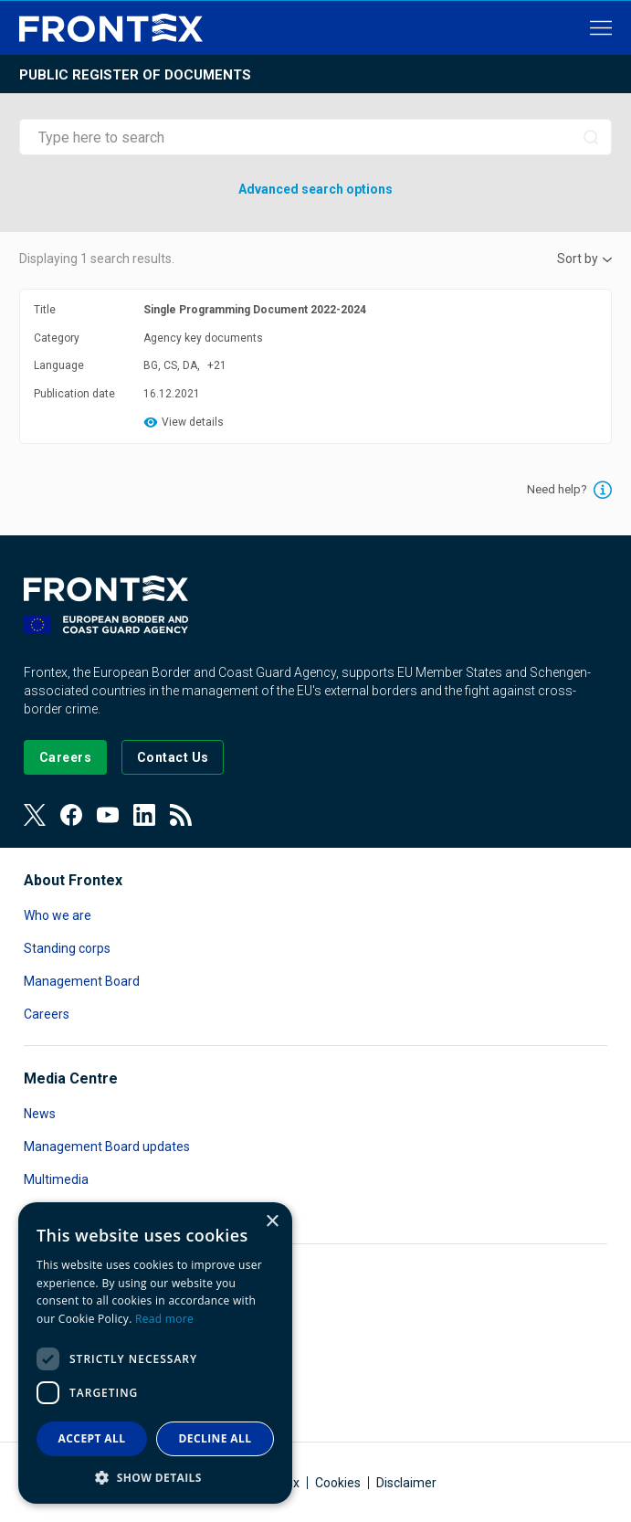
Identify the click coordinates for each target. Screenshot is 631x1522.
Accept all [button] (92, 1438)
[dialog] (155, 1353)
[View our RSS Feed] (181, 815)
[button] (155, 1476)
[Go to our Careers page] (65, 757)
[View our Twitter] (35, 815)
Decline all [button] (215, 1438)
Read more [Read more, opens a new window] (164, 1318)
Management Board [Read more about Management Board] (82, 981)
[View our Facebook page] (71, 815)
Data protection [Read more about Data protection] (68, 1344)
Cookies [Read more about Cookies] (338, 1482)
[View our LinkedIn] (144, 815)
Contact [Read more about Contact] (46, 1212)
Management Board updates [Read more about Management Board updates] (107, 1146)
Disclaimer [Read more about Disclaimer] (406, 1482)
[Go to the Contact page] (173, 757)
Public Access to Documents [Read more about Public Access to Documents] (105, 1377)
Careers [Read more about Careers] (46, 1014)
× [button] (272, 1222)
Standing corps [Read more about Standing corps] (67, 948)
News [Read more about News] (40, 1113)
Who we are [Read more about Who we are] (57, 915)
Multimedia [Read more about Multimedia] (56, 1179)
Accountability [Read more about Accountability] (65, 1312)
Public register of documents (135, 75)
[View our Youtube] (108, 815)
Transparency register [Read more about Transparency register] (87, 1410)
